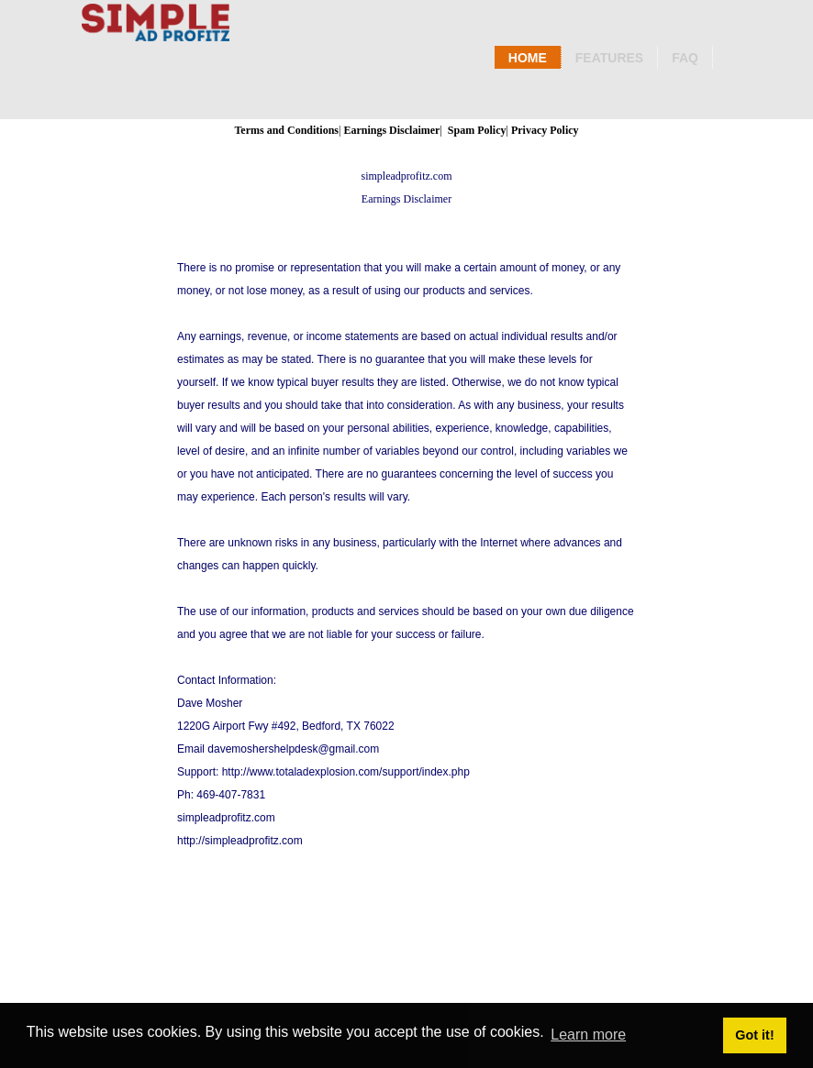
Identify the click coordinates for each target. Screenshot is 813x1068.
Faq (685, 57)
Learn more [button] (588, 1034)
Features (609, 57)
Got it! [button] (754, 1035)
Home (527, 57)
